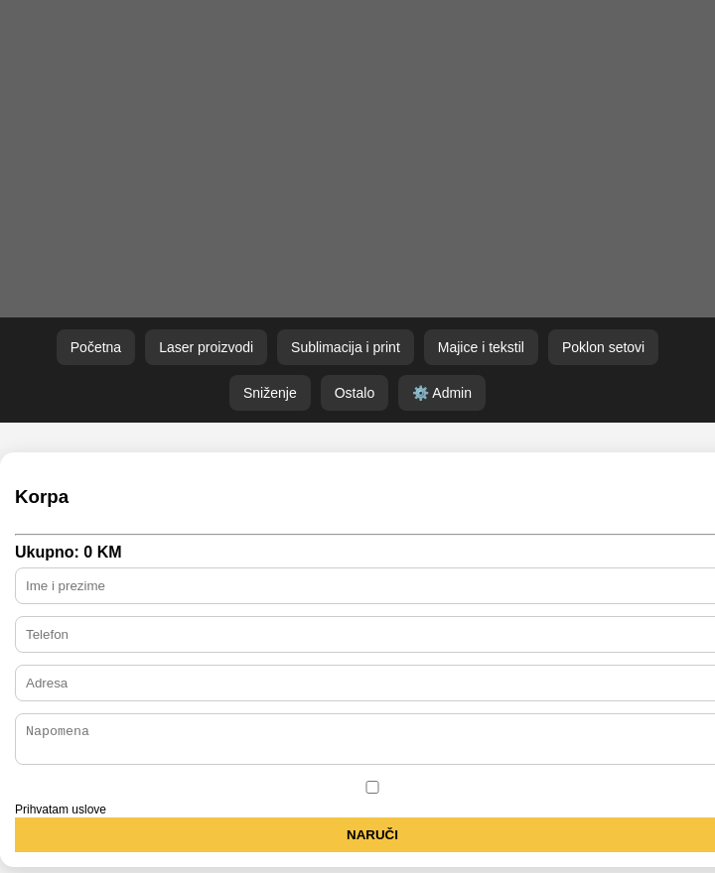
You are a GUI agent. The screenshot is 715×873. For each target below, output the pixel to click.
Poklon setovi (603, 347)
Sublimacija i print (345, 347)
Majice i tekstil (481, 347)
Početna (96, 347)
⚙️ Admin (442, 393)
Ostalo (354, 393)
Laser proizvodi (206, 347)
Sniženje (270, 393)
